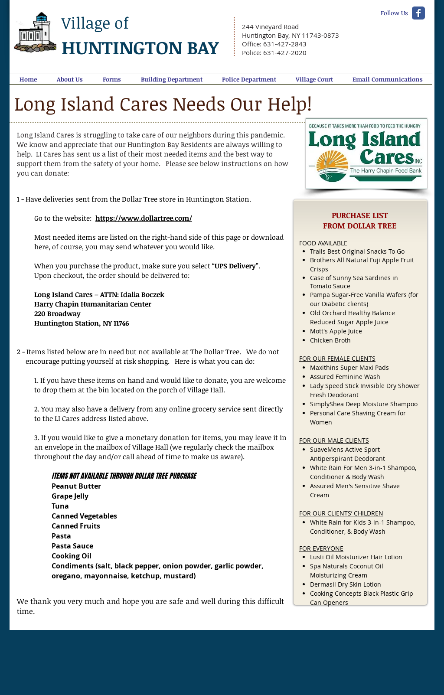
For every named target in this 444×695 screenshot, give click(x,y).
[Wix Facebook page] (418, 13)
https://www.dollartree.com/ (143, 218)
